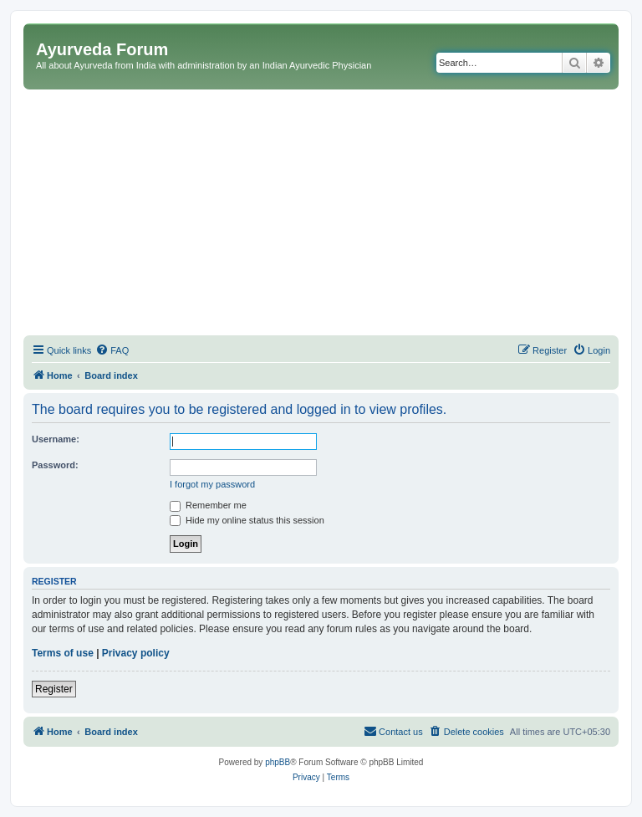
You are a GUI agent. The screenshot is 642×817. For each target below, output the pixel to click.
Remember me (208, 505)
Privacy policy (136, 653)
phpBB (277, 762)
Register (54, 689)
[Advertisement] (321, 215)
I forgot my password (212, 484)
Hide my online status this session (247, 520)
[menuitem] (112, 350)
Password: (55, 465)
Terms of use (63, 653)
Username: (55, 439)
